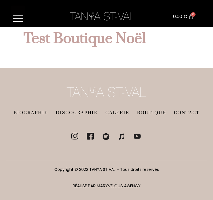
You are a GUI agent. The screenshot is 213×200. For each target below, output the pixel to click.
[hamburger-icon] (18, 16)
